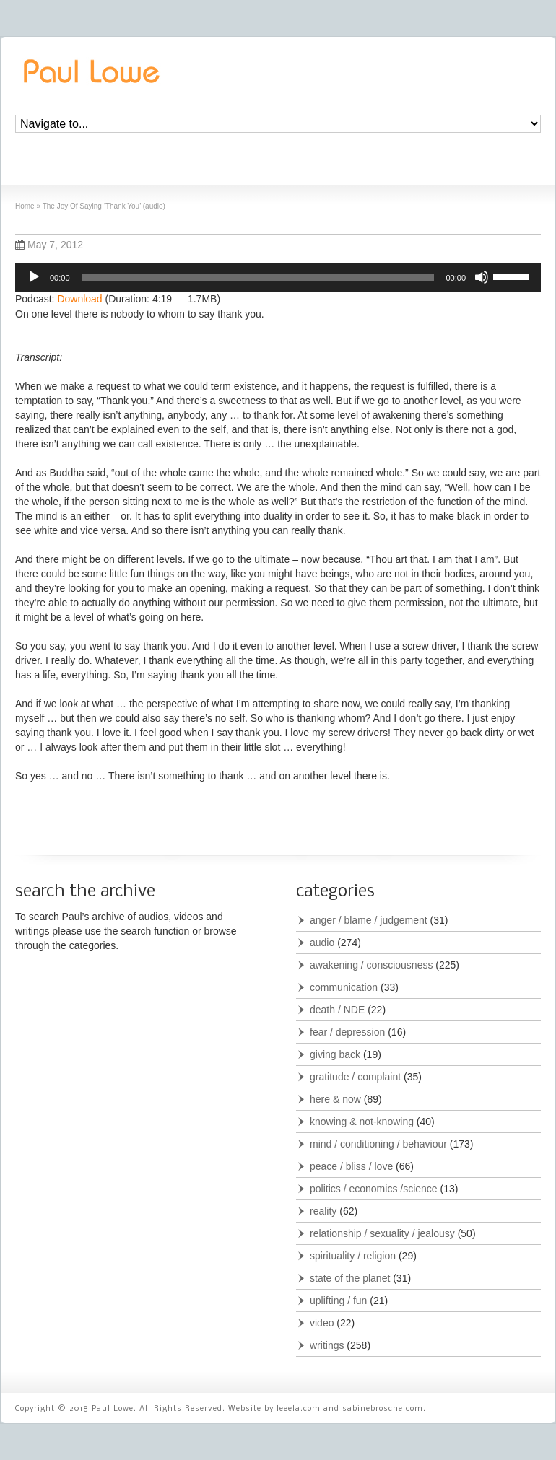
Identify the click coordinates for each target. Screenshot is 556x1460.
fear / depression (347, 1032)
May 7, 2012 (49, 244)
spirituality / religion (353, 1256)
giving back (335, 1054)
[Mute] (481, 277)
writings (327, 1345)
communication (344, 987)
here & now (335, 1099)
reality (323, 1211)
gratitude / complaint (355, 1077)
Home (25, 206)
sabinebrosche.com (382, 1409)
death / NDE (337, 1009)
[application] (278, 277)
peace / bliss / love (351, 1166)
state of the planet (350, 1278)
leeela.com (299, 1409)
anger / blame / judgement (368, 920)
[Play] (34, 277)
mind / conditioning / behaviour (378, 1144)
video (322, 1323)
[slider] (258, 277)
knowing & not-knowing (362, 1121)
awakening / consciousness (371, 965)
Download (79, 299)
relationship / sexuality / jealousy (382, 1233)
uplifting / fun (338, 1300)
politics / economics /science (374, 1188)
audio (322, 942)
